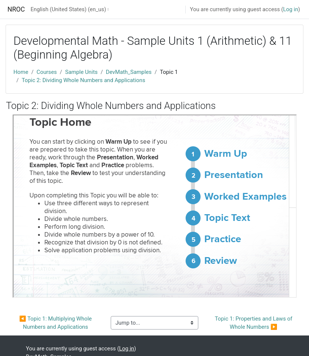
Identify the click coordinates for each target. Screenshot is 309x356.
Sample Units (81, 72)
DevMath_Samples (129, 72)
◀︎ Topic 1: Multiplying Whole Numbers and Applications (56, 322)
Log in (290, 9)
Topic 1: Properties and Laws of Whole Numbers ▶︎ (254, 322)
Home (20, 72)
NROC (16, 9)
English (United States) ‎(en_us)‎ (68, 9)
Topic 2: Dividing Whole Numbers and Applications (83, 80)
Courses (47, 72)
